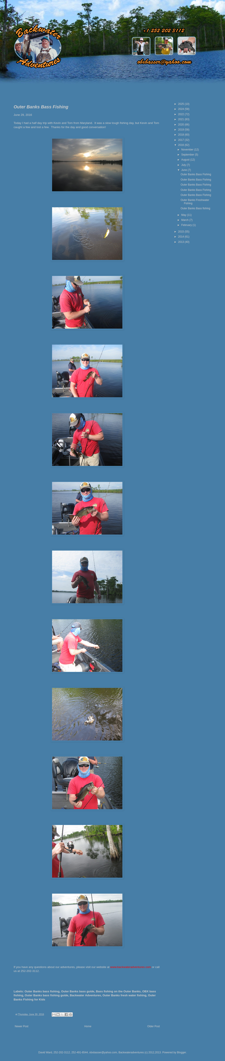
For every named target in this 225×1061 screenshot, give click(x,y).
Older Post (153, 1026)
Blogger (181, 1052)
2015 (181, 231)
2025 (181, 104)
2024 (181, 109)
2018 (181, 134)
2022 (181, 114)
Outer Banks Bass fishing (195, 208)
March (185, 220)
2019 (181, 129)
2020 (181, 124)
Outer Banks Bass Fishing (196, 174)
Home (87, 1026)
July (184, 164)
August (185, 159)
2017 (181, 139)
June (184, 170)
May (184, 214)
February (186, 225)
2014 (181, 236)
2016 (181, 145)
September (188, 154)
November (187, 149)
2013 (181, 241)
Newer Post (21, 1026)
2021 (181, 119)
